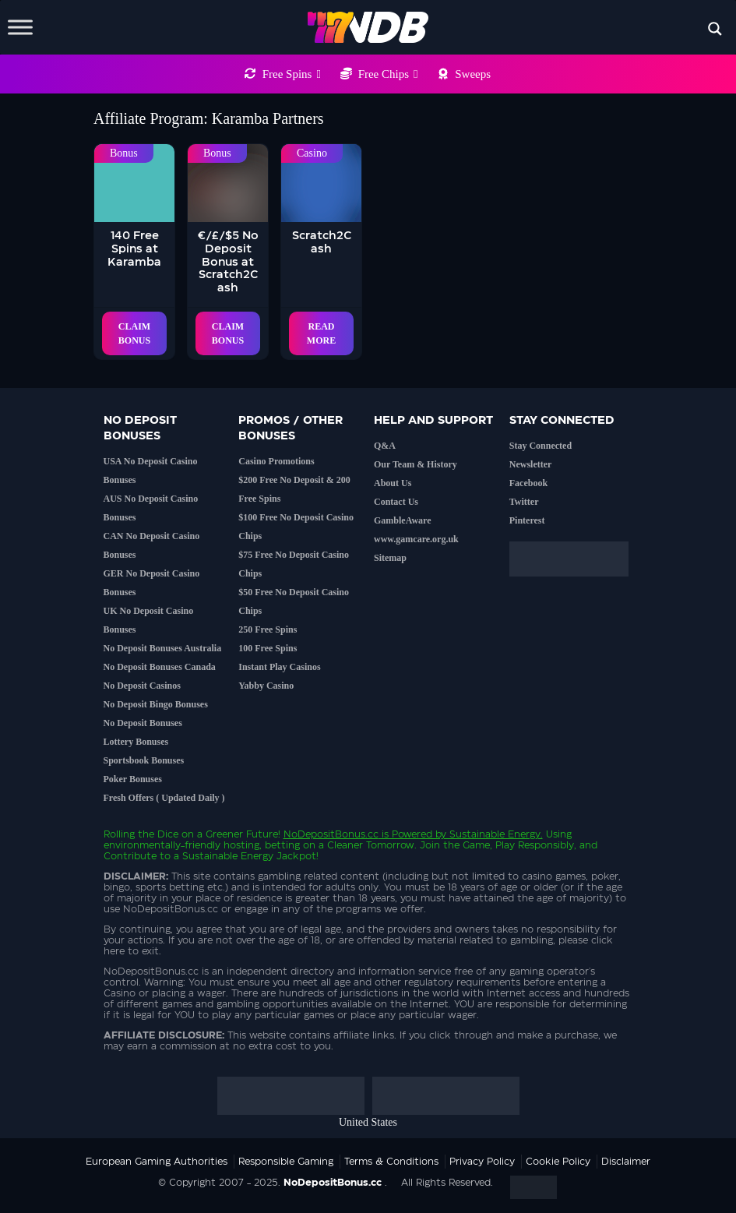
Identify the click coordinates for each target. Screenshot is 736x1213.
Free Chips (388, 74)
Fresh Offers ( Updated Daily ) (164, 797)
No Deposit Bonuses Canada (160, 666)
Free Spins (291, 74)
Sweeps (473, 74)
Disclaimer (625, 1161)
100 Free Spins (267, 648)
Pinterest (527, 520)
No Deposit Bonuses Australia (163, 648)
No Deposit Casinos (142, 685)
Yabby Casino (266, 685)
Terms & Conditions (391, 1161)
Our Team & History (415, 464)
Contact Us (396, 501)
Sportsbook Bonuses (144, 760)
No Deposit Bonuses (143, 723)
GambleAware (402, 520)
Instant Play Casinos (279, 666)
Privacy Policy (482, 1161)
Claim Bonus (134, 333)
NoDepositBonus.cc (331, 834)
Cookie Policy (558, 1161)
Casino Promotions (276, 461)
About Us (392, 483)
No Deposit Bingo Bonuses (156, 704)
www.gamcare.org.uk (416, 539)
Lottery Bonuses (136, 741)
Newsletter (530, 464)
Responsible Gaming (285, 1161)
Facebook (528, 483)
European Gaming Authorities (156, 1161)
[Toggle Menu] (20, 26)
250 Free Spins (267, 629)
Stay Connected (540, 445)
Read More (321, 333)
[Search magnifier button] (715, 29)
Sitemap (390, 557)
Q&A (385, 445)
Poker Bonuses (133, 779)
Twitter (524, 501)
